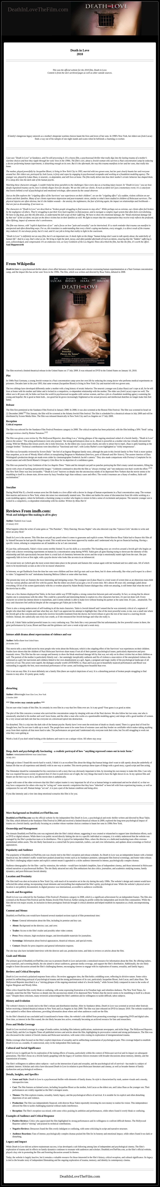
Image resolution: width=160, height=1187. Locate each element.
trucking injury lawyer (112, 185)
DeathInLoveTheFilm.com (38, 9)
